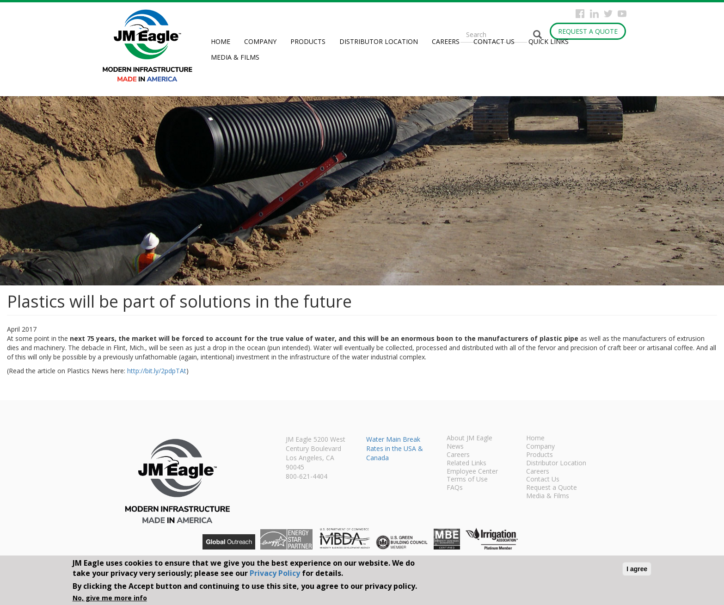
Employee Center (472, 471)
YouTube (622, 13)
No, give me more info (110, 597)
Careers (446, 41)
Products (307, 41)
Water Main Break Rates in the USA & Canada (394, 448)
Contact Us (494, 41)
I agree (636, 569)
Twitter (608, 13)
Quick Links (548, 41)
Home (220, 41)
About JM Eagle (469, 438)
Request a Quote (588, 31)
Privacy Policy (275, 573)
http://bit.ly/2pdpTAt (156, 370)
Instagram (594, 13)
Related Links (466, 463)
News (455, 447)
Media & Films (235, 57)
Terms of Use (467, 479)
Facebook (580, 13)
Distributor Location (378, 41)
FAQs (455, 488)
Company (260, 41)
